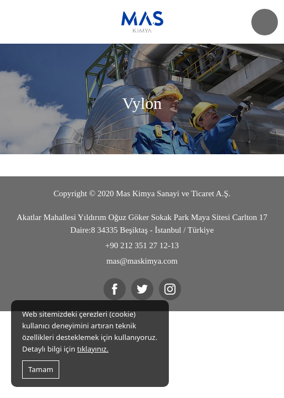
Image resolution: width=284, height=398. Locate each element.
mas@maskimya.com (142, 260)
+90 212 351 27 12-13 (142, 245)
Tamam (40, 369)
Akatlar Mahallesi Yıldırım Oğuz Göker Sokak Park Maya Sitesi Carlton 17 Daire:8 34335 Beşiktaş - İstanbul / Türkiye (142, 223)
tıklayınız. (93, 349)
